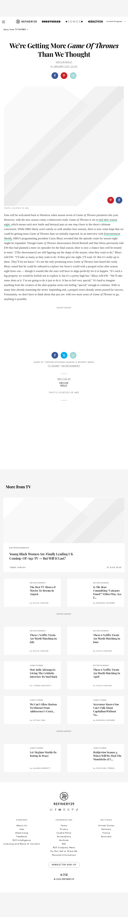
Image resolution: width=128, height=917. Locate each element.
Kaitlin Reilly (64, 62)
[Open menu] (3, 20)
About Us (21, 850)
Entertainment (71, 391)
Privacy (64, 854)
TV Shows (54, 391)
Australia (106, 861)
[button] (111, 25)
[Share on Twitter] (64, 380)
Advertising (21, 858)
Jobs (21, 854)
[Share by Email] (73, 75)
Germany (106, 854)
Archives (64, 865)
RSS (64, 869)
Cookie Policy (63, 858)
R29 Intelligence (22, 865)
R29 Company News (64, 872)
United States (106, 850)
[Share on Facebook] (55, 75)
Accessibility (64, 861)
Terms (64, 850)
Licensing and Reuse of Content (22, 869)
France (106, 858)
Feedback (21, 861)
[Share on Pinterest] (64, 75)
